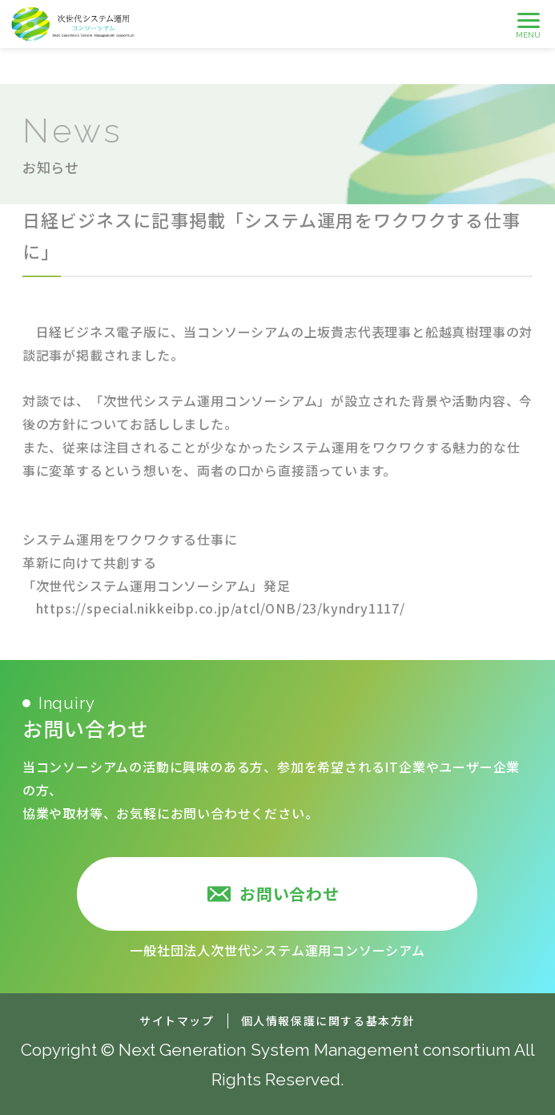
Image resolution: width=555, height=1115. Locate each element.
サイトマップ (177, 1020)
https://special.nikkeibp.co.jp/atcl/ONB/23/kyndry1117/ (220, 608)
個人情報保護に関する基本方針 (328, 1020)
